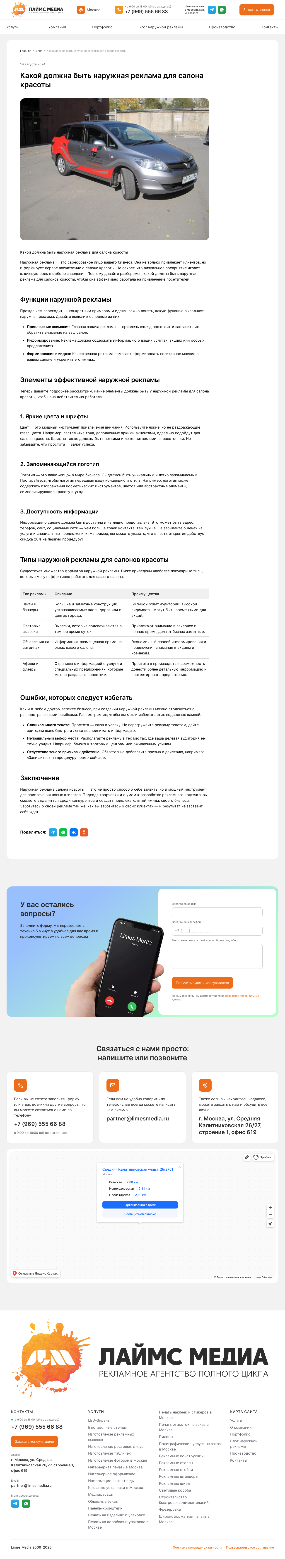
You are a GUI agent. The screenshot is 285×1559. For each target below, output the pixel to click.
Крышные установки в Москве (115, 1487)
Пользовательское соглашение (250, 1547)
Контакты (269, 27)
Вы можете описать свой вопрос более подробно (204, 940)
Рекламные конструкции (181, 1456)
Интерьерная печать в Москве (115, 1467)
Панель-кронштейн (105, 1508)
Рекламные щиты (174, 1483)
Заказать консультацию (34, 1441)
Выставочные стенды (107, 1427)
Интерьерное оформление (111, 1474)
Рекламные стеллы (176, 1462)
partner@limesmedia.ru (137, 1118)
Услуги (13, 27)
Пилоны (166, 1437)
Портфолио (102, 27)
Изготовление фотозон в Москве (117, 1460)
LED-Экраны (99, 1420)
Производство (222, 27)
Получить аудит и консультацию (202, 983)
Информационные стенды (111, 1480)
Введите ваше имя (184, 903)
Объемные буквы (103, 1501)
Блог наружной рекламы (161, 27)
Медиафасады (101, 1494)
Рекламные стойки (176, 1469)
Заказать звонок (256, 9)
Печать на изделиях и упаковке (116, 1515)
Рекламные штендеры (178, 1476)
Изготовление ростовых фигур (116, 1446)
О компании (55, 27)
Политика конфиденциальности (197, 1547)
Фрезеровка (170, 1509)
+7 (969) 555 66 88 (146, 11)
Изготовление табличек (109, 1453)
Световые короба (175, 1490)
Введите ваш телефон (186, 922)
